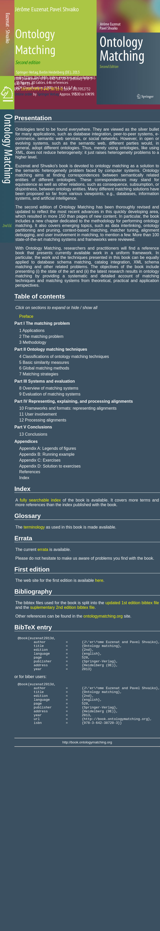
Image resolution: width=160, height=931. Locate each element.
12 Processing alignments (42, 420)
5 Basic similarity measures (44, 362)
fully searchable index (40, 500)
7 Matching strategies (38, 374)
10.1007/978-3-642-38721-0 (41, 88)
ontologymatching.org (103, 616)
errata (42, 549)
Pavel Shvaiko (64, 9)
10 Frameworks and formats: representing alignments (68, 408)
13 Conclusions (33, 434)
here (99, 580)
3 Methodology (32, 342)
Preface (26, 316)
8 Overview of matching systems (48, 388)
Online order (23, 93)
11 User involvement (38, 414)
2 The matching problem (41, 336)
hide (75, 307)
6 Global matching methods (44, 368)
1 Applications (32, 330)
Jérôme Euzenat (32, 9)
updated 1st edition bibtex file (132, 603)
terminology (34, 527)
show (87, 307)
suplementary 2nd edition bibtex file (62, 607)
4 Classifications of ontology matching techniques (64, 356)
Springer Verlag (48, 93)
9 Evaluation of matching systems (49, 394)
